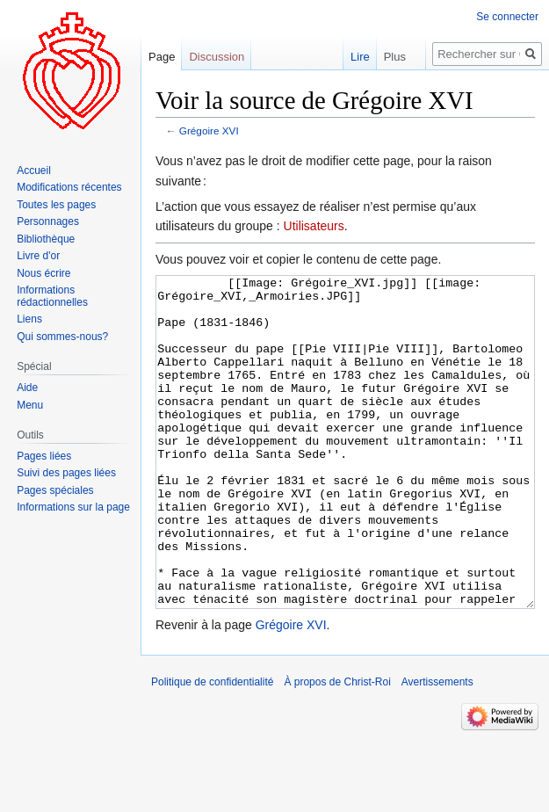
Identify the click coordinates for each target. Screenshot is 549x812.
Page (161, 56)
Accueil (34, 170)
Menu (30, 405)
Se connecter (507, 17)
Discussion (216, 56)
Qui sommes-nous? (62, 336)
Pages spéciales (55, 490)
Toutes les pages (56, 205)
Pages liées (44, 456)
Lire (348, 56)
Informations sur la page (73, 507)
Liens (29, 319)
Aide (27, 387)
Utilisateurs (314, 226)
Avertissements (437, 748)
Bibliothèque (46, 239)
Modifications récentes (69, 187)
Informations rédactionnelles (52, 296)
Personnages (48, 221)
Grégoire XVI (209, 130)
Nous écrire (43, 273)
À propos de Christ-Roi (337, 748)
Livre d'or (38, 256)
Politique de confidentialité (212, 748)
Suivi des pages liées (66, 473)
